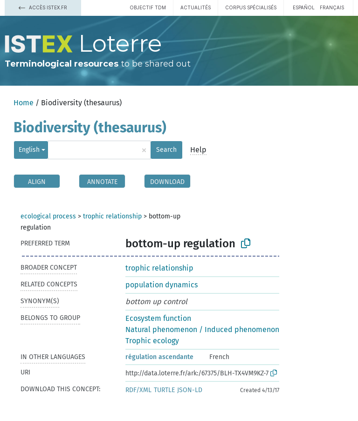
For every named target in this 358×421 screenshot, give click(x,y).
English (29, 150)
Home (24, 102)
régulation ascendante (159, 357)
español (304, 7)
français (332, 7)
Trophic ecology (152, 340)
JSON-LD (189, 390)
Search (166, 150)
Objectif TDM (148, 7)
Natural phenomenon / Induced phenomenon (202, 329)
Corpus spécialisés (250, 7)
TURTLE (164, 390)
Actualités (195, 7)
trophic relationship (112, 216)
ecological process (48, 216)
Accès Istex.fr (43, 7)
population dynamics (161, 284)
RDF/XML (138, 390)
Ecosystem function (158, 318)
